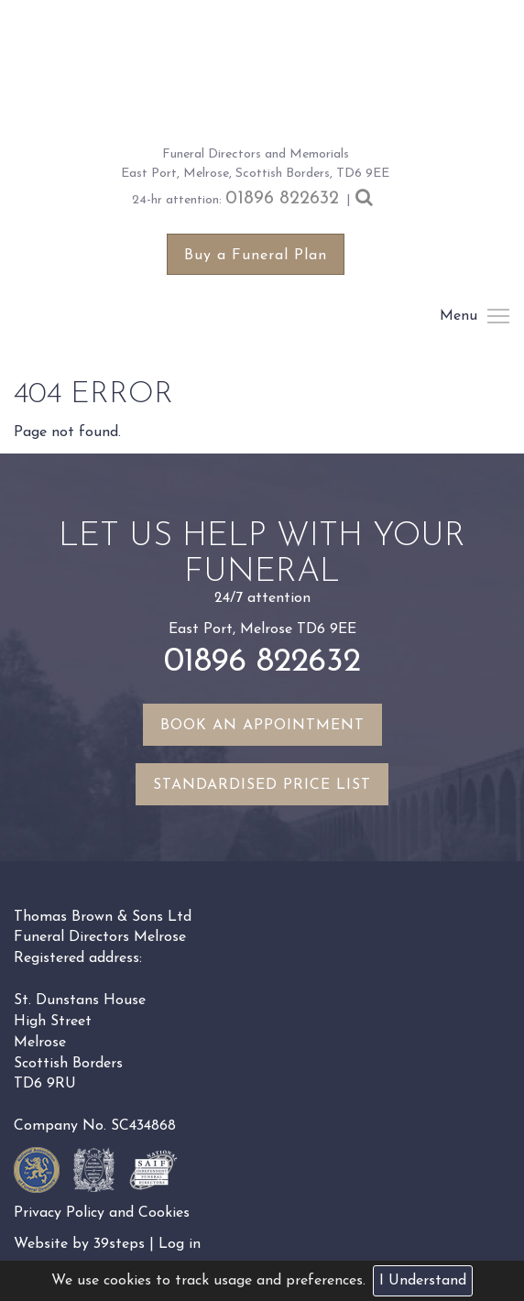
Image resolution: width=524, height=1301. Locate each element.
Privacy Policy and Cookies (102, 1213)
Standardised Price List (262, 785)
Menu (497, 316)
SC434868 (143, 1126)
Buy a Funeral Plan (255, 255)
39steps (119, 1244)
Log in (179, 1244)
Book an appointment (262, 725)
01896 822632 (282, 199)
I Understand (422, 1281)
